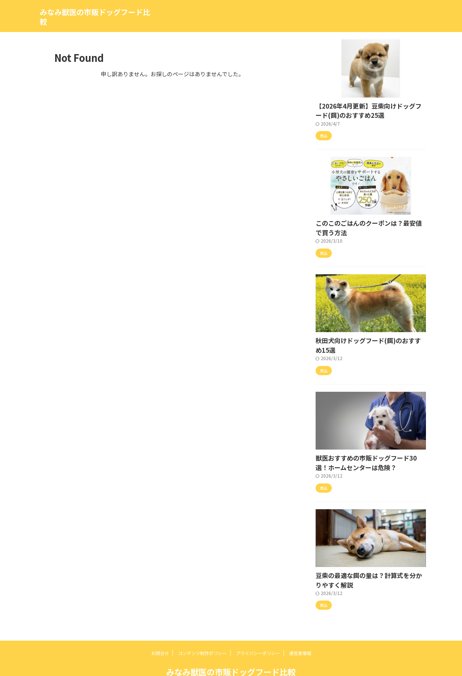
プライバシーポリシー (258, 634)
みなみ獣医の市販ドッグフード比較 (95, 17)
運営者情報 (300, 634)
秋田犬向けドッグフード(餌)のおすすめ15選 (367, 335)
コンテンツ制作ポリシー (202, 634)
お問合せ (160, 634)
